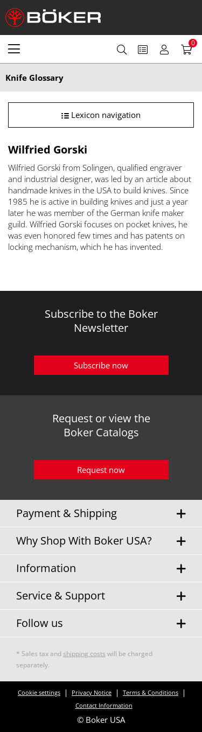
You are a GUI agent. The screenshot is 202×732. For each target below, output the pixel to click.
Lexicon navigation (101, 114)
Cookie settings (39, 692)
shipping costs (84, 653)
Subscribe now (101, 365)
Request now (101, 469)
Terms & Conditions (150, 692)
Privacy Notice (92, 692)
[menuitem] (14, 48)
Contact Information (104, 705)
